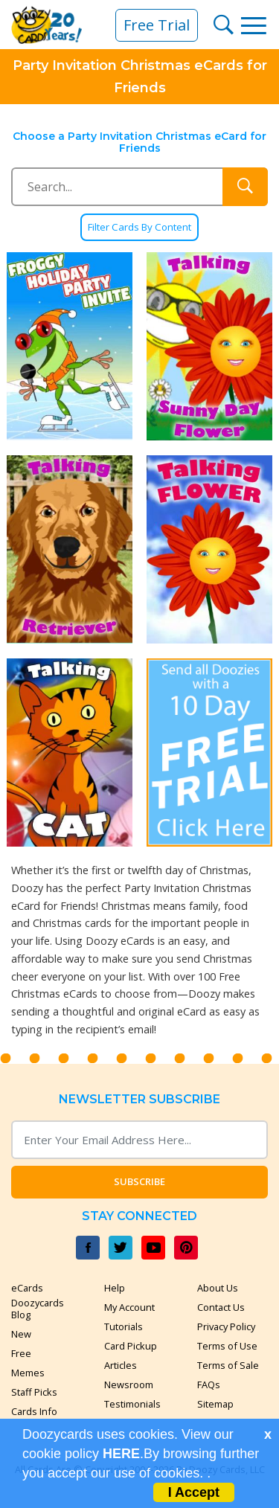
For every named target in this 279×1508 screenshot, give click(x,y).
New (21, 1334)
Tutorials (123, 1326)
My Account (129, 1307)
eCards (27, 1288)
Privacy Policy (226, 1326)
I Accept (193, 1492)
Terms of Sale (228, 1365)
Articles (120, 1365)
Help (114, 1288)
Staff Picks (34, 1392)
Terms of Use (227, 1346)
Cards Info (34, 1411)
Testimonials (132, 1404)
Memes (28, 1373)
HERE (121, 1453)
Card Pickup (130, 1346)
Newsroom (128, 1384)
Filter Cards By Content (139, 227)
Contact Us (221, 1307)
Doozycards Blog (37, 1309)
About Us (217, 1288)
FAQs (208, 1384)
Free (21, 1353)
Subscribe (139, 1181)
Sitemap (215, 1404)
